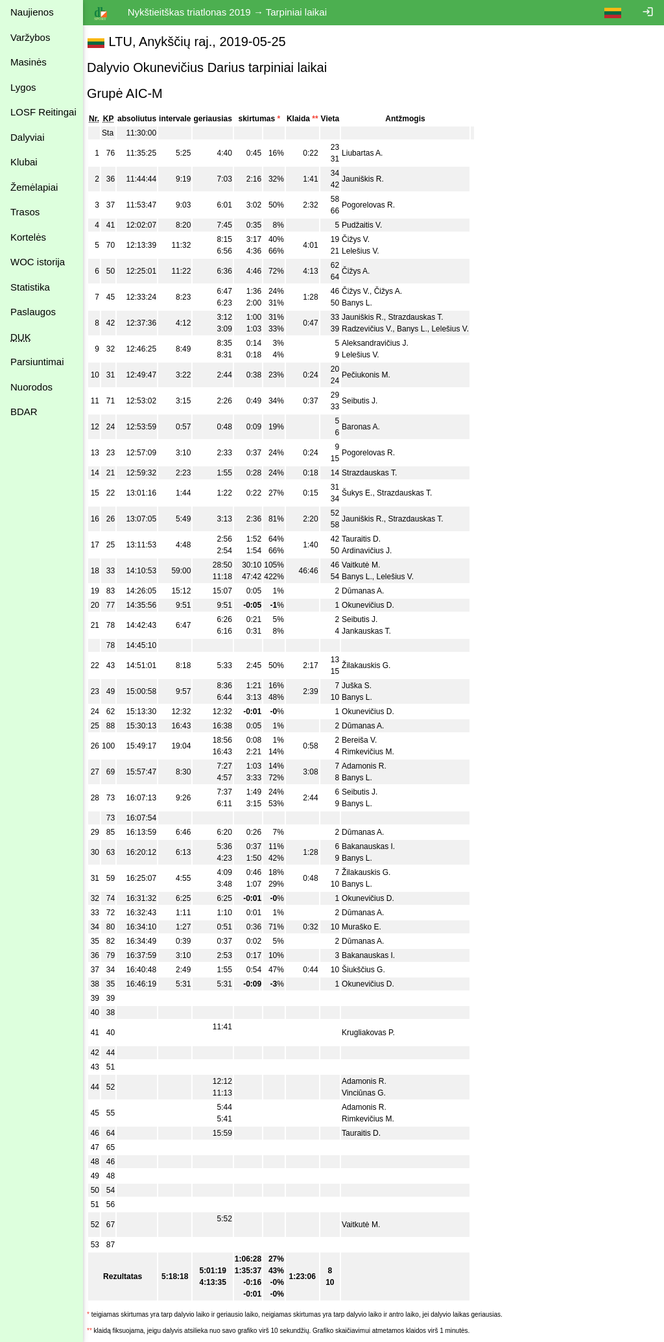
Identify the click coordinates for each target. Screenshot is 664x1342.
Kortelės (28, 237)
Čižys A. (362, 271)
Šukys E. (363, 492)
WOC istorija (37, 261)
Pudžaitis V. (368, 225)
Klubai (24, 161)
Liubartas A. (368, 153)
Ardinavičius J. (373, 550)
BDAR (24, 411)
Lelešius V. (367, 251)
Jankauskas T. (372, 631)
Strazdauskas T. (421, 317)
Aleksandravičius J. (381, 343)
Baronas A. (367, 426)
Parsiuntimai (37, 361)
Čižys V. (362, 239)
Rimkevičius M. (374, 751)
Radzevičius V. (373, 328)
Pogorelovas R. (374, 205)
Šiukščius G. (370, 969)
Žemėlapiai (34, 187)
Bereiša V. (365, 740)
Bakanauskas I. (374, 846)
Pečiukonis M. (372, 374)
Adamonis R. (370, 766)
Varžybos (30, 37)
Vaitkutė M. (367, 564)
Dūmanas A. (369, 590)
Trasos (25, 211)
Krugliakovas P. (374, 1032)
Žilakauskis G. (372, 665)
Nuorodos (31, 386)
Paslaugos (33, 311)
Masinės (28, 61)
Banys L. (363, 302)
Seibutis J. (366, 400)
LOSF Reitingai (43, 111)
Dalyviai (27, 137)
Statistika (30, 287)
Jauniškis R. (369, 179)
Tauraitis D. (367, 539)
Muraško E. (368, 926)
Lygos (23, 87)
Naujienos (32, 12)
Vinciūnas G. (370, 1092)
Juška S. (363, 685)
